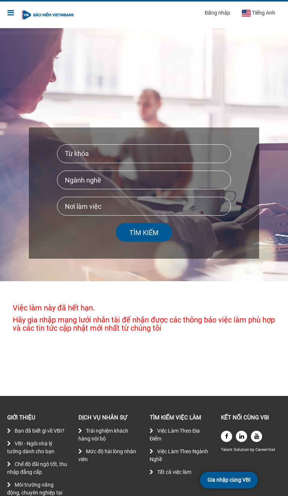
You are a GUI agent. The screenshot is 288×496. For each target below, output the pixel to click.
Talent (227, 450)
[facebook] (226, 436)
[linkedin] (241, 436)
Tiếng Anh (258, 13)
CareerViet (265, 450)
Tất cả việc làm (174, 472)
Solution (242, 450)
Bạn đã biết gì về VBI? (39, 431)
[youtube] (256, 436)
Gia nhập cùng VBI (228, 480)
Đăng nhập (217, 13)
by (252, 450)
